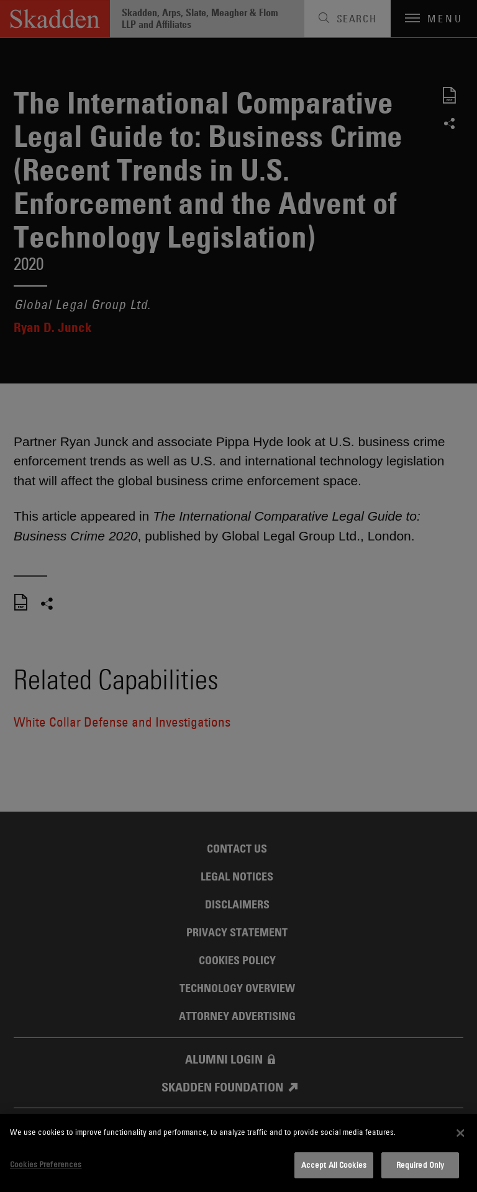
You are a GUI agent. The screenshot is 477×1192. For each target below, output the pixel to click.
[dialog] (238, 1153)
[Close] (460, 1133)
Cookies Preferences (45, 1164)
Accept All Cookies (333, 1165)
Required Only (420, 1165)
